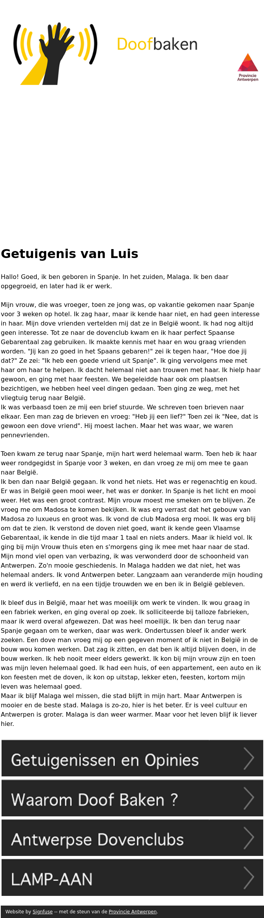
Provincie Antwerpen (133, 912)
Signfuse (43, 912)
